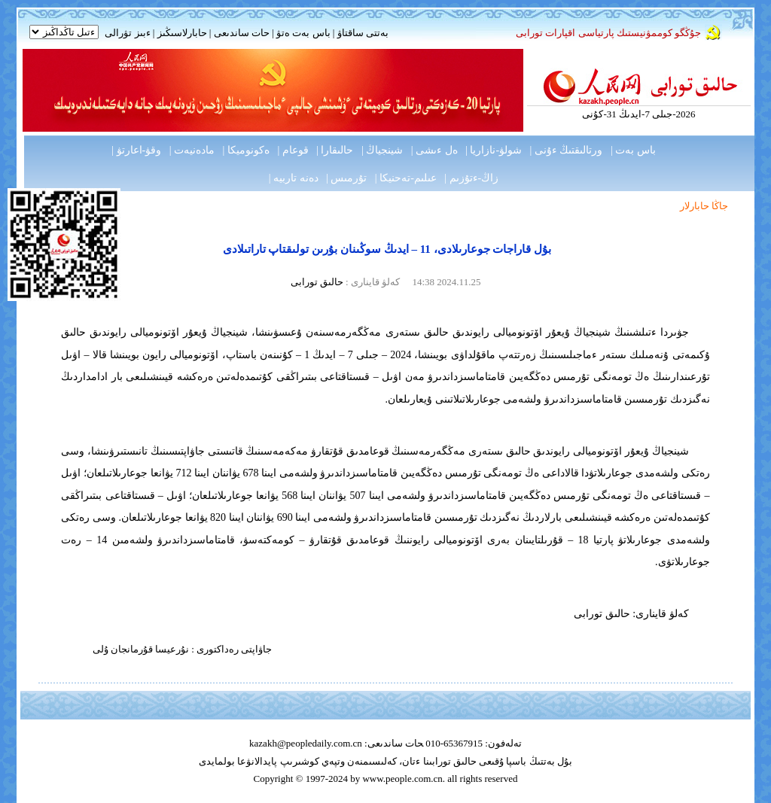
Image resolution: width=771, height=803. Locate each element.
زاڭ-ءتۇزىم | (471, 178)
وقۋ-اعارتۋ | (136, 150)
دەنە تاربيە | (293, 178)
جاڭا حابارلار (704, 205)
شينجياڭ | (382, 150)
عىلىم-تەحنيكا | (406, 178)
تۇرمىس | (346, 178)
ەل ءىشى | (434, 150)
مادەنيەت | (192, 150)
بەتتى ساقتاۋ (361, 32)
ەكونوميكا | (246, 150)
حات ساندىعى (242, 32)
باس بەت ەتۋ (303, 32)
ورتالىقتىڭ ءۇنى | (566, 150)
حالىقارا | (334, 150)
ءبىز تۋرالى (127, 32)
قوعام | (292, 150)
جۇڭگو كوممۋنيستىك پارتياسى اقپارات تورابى (608, 32)
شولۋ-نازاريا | (493, 150)
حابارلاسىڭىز (182, 32)
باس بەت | (633, 150)
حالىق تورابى (317, 281)
